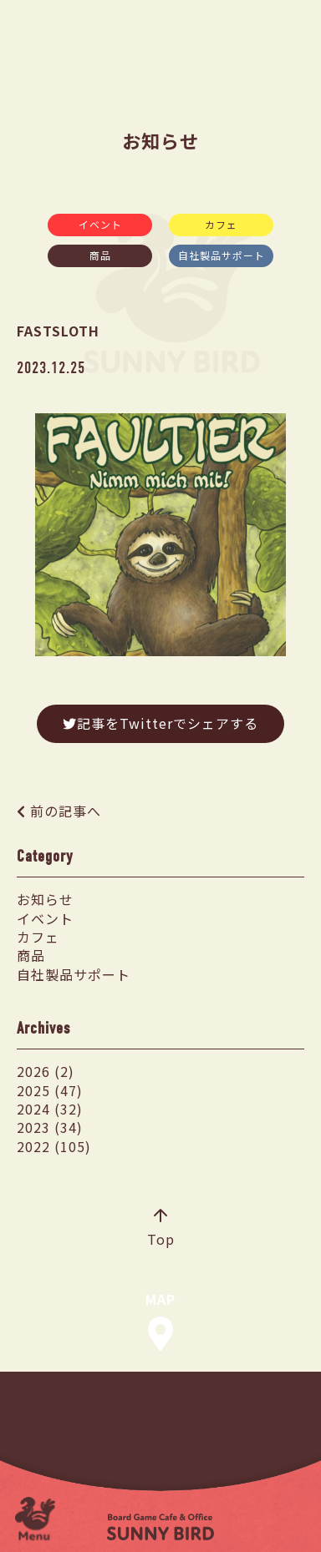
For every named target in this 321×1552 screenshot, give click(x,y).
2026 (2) (45, 1071)
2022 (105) (54, 1146)
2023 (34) (50, 1127)
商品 (100, 255)
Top (161, 1229)
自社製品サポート (221, 255)
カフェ (221, 224)
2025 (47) (50, 1090)
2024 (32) (50, 1109)
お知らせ (45, 899)
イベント (100, 224)
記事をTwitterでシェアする (160, 723)
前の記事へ (65, 811)
